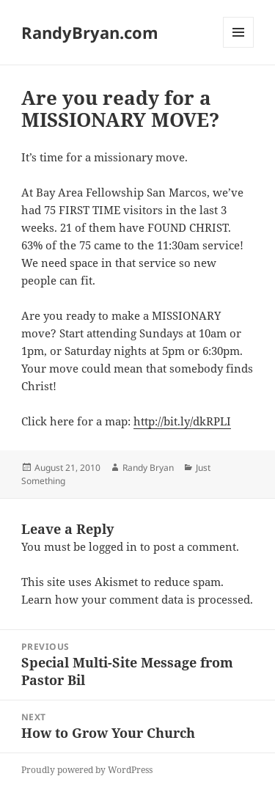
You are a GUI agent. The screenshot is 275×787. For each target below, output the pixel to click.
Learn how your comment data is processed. (137, 599)
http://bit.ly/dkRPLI (182, 421)
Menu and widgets (239, 47)
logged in (113, 546)
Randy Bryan (148, 467)
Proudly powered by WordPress (87, 770)
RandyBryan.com (89, 32)
